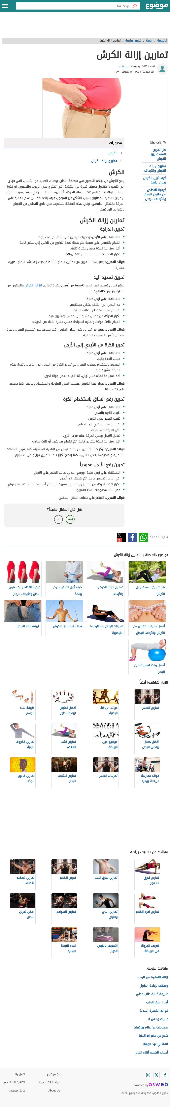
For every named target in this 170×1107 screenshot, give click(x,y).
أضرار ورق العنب (157, 1002)
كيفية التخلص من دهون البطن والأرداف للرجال (155, 194)
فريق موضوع (17, 1090)
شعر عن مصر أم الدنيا (153, 1036)
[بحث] (134, 6)
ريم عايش (123, 66)
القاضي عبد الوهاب (155, 1044)
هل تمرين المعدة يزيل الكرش (158, 154)
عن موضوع (53, 1074)
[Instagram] (148, 1075)
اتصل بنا (20, 1074)
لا (58, 519)
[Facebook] (165, 1075)
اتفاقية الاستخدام (14, 1082)
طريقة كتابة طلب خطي (152, 994)
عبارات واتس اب (157, 1019)
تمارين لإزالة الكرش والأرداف (155, 168)
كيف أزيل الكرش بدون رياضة (154, 180)
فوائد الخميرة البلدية (153, 1011)
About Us (54, 1090)
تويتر (121, 537)
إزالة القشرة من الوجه (152, 977)
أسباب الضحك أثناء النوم (151, 1052)
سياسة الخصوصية (49, 1082)
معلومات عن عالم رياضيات (150, 1027)
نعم (70, 519)
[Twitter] (156, 1075)
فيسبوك (132, 537)
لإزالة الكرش (33, 285)
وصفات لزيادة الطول (154, 986)
